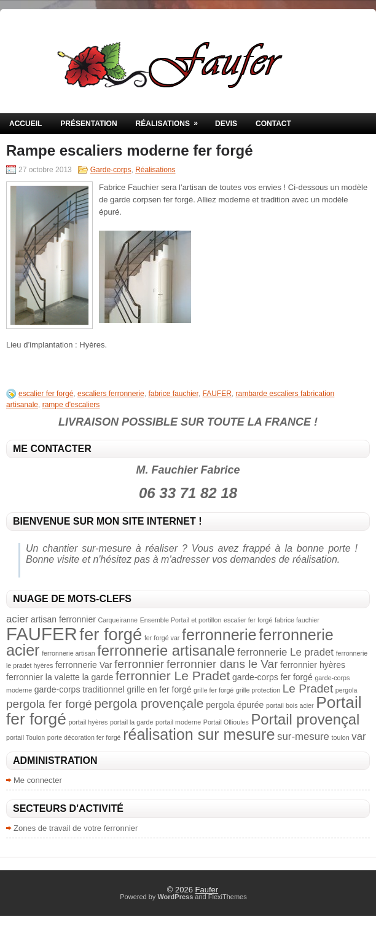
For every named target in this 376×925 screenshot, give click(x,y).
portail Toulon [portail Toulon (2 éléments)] (25, 737)
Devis (226, 123)
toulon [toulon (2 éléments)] (341, 737)
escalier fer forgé (45, 393)
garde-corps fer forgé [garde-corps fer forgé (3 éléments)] (272, 677)
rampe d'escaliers (71, 404)
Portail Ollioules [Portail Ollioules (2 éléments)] (226, 722)
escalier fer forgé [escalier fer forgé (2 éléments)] (248, 620)
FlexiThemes (227, 896)
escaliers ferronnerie (110, 393)
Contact (273, 123)
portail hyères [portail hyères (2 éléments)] (88, 722)
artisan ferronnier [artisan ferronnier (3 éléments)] (63, 619)
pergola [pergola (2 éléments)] (346, 690)
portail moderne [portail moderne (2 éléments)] (178, 722)
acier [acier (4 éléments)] (17, 619)
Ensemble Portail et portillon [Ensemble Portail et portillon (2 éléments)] (181, 620)
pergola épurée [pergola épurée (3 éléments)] (235, 705)
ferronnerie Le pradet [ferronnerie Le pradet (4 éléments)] (285, 652)
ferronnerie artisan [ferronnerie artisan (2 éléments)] (68, 653)
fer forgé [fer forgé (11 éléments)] (110, 634)
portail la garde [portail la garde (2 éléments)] (132, 722)
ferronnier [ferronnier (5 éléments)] (139, 663)
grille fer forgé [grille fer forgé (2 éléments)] (213, 690)
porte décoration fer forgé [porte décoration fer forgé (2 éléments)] (84, 737)
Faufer (207, 889)
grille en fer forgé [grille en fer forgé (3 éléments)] (159, 689)
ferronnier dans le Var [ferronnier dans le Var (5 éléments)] (222, 663)
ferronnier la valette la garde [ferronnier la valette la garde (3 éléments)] (59, 677)
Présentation (88, 123)
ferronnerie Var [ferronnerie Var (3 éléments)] (83, 665)
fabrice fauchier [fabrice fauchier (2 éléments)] (297, 620)
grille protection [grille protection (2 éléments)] (258, 690)
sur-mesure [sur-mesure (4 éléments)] (303, 736)
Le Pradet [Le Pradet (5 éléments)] (308, 688)
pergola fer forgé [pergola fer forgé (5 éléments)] (49, 703)
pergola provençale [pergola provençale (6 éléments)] (148, 703)
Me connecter (38, 780)
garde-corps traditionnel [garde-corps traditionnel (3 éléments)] (79, 689)
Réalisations (171, 120)
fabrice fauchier (173, 393)
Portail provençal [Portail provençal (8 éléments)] (305, 719)
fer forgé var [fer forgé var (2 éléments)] (161, 637)
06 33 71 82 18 (188, 493)
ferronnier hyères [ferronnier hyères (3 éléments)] (312, 665)
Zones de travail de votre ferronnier (76, 828)
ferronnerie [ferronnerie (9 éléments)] (219, 634)
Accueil (25, 123)
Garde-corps (110, 169)
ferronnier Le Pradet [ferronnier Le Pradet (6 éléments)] (173, 676)
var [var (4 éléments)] (358, 736)
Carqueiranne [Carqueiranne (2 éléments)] (118, 620)
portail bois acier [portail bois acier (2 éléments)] (290, 705)
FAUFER (217, 393)
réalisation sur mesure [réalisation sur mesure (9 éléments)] (199, 734)
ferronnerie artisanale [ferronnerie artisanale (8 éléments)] (166, 650)
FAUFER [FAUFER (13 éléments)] (41, 634)
